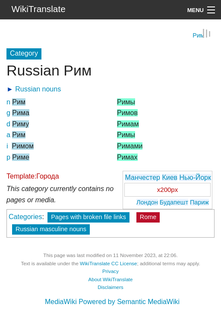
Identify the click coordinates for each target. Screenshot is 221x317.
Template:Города (32, 175)
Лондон (147, 201)
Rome (148, 216)
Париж (199, 201)
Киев (169, 177)
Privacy (110, 271)
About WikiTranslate (110, 279)
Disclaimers (110, 287)
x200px (167, 189)
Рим (198, 34)
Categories (25, 216)
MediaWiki (61, 301)
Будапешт (174, 201)
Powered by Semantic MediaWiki (129, 301)
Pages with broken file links (88, 216)
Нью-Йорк (195, 177)
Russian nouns (38, 88)
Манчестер (142, 177)
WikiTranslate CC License (108, 263)
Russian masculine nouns (51, 229)
